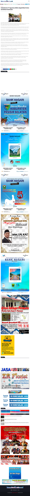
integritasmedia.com (15, 492)
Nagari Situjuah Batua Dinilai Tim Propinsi (11, 419)
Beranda (2, 6)
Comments (24, 414)
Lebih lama (27, 90)
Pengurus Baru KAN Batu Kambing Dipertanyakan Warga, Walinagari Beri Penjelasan (17, 422)
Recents (15, 414)
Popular (5, 414)
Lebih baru (2, 90)
